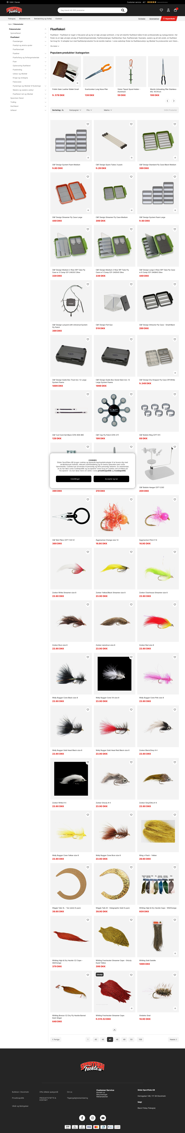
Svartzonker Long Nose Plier (96, 89)
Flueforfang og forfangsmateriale (28, 57)
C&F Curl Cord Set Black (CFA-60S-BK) (68, 435)
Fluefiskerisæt (18, 49)
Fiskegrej (11, 19)
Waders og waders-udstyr (28, 90)
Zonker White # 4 (59, 803)
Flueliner (28, 53)
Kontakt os (100, 1092)
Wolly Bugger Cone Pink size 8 (151, 698)
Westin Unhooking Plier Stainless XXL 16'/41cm (163, 90)
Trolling (26, 102)
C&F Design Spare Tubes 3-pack (109, 165)
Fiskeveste (17, 82)
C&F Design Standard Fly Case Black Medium (157, 165)
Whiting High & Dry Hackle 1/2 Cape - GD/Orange (67, 961)
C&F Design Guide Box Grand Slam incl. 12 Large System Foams (113, 381)
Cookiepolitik (120, 471)
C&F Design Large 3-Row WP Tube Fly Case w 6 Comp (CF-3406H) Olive (157, 271)
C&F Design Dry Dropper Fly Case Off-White (157, 380)
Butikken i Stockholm (20, 1092)
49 (124, 1039)
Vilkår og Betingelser (20, 1106)
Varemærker (154, 19)
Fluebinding (28, 70)
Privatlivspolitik (18, 1098)
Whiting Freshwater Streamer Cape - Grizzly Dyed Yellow (114, 961)
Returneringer (101, 1094)
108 (140, 1039)
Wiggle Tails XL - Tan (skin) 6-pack (66, 908)
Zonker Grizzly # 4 (103, 803)
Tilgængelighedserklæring (77, 1098)
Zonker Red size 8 (146, 645)
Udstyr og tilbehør (28, 74)
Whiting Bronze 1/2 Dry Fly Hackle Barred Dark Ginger (69, 1016)
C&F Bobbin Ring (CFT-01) (149, 435)
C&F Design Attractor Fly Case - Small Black (157, 325)
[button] (160, 2)
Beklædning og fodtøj (43, 19)
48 (117, 1039)
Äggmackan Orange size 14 (107, 540)
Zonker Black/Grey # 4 (148, 750)
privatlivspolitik (105, 471)
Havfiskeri (26, 106)
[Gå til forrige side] (55, 1039)
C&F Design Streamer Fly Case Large (67, 217)
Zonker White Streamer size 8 (64, 593)
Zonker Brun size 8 (59, 645)
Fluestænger (28, 41)
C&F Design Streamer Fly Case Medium (112, 217)
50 (131, 1039)
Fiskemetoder (18, 24)
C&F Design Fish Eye (104, 325)
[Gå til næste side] (173, 1039)
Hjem (10, 24)
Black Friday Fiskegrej (146, 1108)
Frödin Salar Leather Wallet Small (65, 89)
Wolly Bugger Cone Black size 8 (65, 698)
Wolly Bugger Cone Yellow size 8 (65, 855)
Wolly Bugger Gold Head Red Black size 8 (112, 750)
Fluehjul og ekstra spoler (28, 45)
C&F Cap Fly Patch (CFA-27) (107, 435)
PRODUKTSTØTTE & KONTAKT (48, 1099)
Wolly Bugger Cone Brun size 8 (108, 855)
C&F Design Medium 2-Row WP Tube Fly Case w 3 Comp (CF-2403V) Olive (68, 271)
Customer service (134, 2)
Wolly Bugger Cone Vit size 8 (107, 698)
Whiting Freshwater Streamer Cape (110, 1015)
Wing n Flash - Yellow (148, 855)
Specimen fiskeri (26, 98)
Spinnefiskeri (26, 33)
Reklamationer (102, 1097)
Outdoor (58, 19)
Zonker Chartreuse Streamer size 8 (153, 593)
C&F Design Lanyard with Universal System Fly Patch (69, 326)
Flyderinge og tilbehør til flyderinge (28, 86)
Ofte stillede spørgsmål (49, 1092)
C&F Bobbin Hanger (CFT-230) (151, 487)
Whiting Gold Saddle (147, 960)
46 (103, 1039)
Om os (69, 1092)
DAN (14, 2)
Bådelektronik (24, 19)
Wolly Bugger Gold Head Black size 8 (67, 750)
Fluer (28, 61)
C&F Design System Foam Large (152, 217)
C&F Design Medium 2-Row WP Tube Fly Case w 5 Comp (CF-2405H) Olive (112, 271)
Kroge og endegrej (28, 78)
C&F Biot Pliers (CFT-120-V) (63, 540)
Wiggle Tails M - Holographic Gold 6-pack (113, 908)
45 (96, 1039)
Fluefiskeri (26, 37)
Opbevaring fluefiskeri (28, 66)
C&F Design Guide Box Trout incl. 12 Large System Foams (69, 381)
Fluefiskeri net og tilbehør (28, 94)
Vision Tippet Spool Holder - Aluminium (129, 90)
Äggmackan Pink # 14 (148, 540)
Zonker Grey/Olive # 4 (148, 803)
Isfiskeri (26, 110)
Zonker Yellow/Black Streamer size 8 (111, 593)
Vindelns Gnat (145, 1015)
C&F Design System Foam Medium (66, 165)
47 (110, 1039)
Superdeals (169, 19)
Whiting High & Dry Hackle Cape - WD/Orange (157, 908)
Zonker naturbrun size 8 (105, 645)
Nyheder (141, 19)
